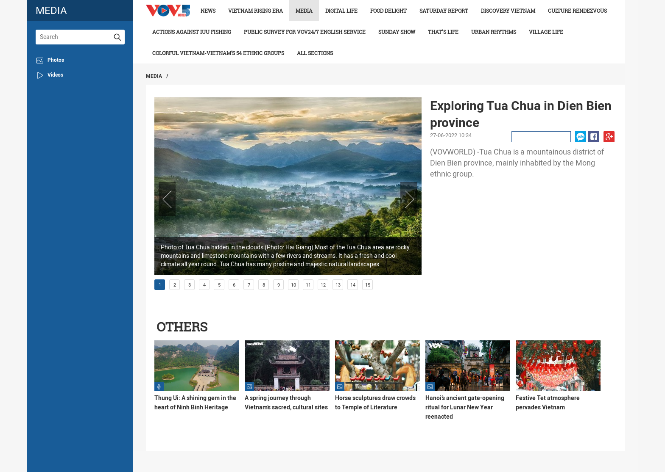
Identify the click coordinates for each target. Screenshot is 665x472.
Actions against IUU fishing (191, 31)
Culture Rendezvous (577, 10)
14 (352, 285)
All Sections (315, 53)
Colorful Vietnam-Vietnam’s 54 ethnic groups (218, 53)
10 (293, 285)
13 (338, 285)
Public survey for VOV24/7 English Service (305, 31)
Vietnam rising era (255, 10)
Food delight (388, 10)
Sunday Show (396, 31)
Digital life (341, 10)
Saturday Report (443, 10)
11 (308, 285)
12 (323, 285)
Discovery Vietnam (508, 10)
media (51, 10)
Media (304, 10)
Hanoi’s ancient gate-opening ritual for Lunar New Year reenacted (464, 407)
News (208, 10)
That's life (443, 31)
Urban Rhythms (493, 31)
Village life (546, 31)
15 (367, 285)
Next (408, 199)
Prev (167, 199)
